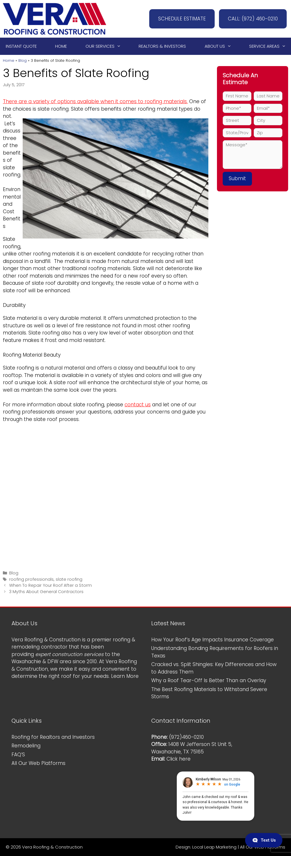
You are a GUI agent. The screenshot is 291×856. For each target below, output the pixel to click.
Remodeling (25, 745)
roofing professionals (31, 579)
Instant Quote (21, 46)
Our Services (106, 46)
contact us (138, 404)
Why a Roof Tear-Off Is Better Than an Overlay (208, 680)
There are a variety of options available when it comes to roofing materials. (95, 101)
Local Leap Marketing (214, 847)
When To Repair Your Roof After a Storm (50, 585)
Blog (22, 60)
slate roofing (69, 579)
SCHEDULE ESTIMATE (182, 18)
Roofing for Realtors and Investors (53, 737)
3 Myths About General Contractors (46, 592)
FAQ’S (18, 754)
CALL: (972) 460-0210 (253, 18)
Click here (178, 758)
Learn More (125, 676)
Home (61, 46)
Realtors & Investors (162, 46)
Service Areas (270, 46)
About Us (220, 46)
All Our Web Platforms (38, 763)
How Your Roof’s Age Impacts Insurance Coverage (212, 639)
